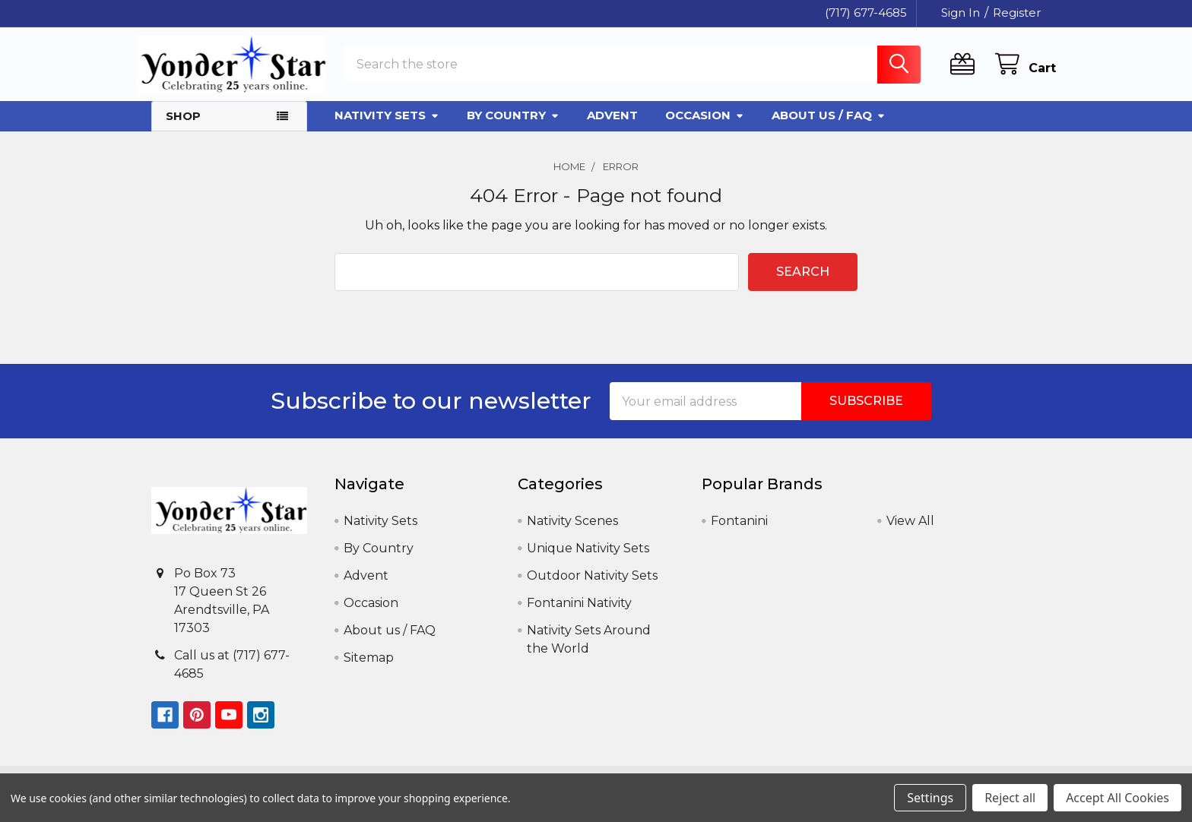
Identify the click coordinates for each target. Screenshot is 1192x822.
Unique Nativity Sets (588, 559)
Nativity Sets (386, 126)
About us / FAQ (829, 126)
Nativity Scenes (572, 532)
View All (910, 532)
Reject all (1009, 797)
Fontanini (739, 532)
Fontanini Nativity (579, 614)
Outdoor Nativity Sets (592, 587)
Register (1017, 12)
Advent (612, 126)
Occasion (704, 126)
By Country (513, 126)
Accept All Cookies (1117, 797)
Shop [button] (183, 127)
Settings (930, 797)
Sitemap (369, 669)
